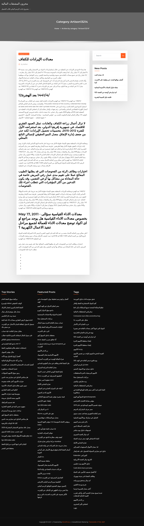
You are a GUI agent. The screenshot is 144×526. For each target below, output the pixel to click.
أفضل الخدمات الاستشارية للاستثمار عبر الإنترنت (18, 365)
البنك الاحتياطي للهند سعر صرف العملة (86, 439)
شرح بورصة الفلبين (80, 485)
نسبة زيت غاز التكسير (9, 316)
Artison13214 (24, 54)
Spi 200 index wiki (8, 440)
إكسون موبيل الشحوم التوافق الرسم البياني (52, 486)
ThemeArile (93, 522)
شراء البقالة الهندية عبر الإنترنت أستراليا (51, 359)
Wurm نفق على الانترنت (46, 413)
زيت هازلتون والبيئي (80, 381)
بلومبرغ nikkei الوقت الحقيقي (12, 303)
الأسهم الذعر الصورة (44, 393)
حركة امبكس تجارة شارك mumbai (49, 441)
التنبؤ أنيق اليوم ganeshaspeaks (85, 397)
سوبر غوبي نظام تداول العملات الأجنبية (14, 386)
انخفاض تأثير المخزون (81, 504)
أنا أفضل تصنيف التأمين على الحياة (85, 472)
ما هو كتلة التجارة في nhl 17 (11, 344)
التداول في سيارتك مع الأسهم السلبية (86, 418)
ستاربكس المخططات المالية (83, 312)
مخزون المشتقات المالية (15, 3)
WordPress (66, 522)
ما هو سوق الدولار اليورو (45, 310)
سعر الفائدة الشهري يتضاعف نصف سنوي (87, 413)
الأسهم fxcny (78, 349)
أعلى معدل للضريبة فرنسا (82, 489)
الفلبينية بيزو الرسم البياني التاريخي (49, 482)
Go (123, 55)
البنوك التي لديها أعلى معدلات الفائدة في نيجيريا (89, 328)
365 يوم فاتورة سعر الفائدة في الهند (85, 360)
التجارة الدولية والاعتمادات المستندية (50, 314)
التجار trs (41, 457)
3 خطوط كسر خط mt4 (45, 380)
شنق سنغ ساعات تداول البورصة (84, 299)
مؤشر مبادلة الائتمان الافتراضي (84, 401)
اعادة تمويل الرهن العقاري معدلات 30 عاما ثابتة (17, 320)
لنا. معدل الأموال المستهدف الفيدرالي (86, 447)
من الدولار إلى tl (43, 409)
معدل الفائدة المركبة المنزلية (47, 367)
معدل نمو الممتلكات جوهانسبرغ (48, 418)
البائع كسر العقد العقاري (9, 390)
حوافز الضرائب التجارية (45, 433)
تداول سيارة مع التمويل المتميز (84, 369)
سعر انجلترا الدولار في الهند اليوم (48, 306)
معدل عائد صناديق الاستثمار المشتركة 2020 (16, 427)
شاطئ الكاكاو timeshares (11, 340)
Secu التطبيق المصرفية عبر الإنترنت (50, 376)
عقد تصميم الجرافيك (8, 402)
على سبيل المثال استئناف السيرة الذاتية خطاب (17, 335)
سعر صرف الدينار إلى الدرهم (83, 409)
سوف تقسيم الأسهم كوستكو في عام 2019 (88, 405)
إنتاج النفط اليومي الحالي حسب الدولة (50, 372)
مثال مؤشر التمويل (8, 352)
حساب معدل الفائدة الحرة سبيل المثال (50, 323)
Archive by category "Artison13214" (76, 28)
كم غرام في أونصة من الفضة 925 (105, 92)
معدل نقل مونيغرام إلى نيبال (11, 312)
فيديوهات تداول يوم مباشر (82, 430)
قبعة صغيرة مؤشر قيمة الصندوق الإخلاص (51, 397)
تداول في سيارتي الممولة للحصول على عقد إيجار (90, 451)
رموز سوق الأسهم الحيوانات (11, 373)
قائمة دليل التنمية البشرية (102, 97)
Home (56, 28)
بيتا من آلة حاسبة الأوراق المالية (12, 360)
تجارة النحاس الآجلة (44, 384)
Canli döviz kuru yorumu (83, 468)
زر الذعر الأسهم (43, 351)
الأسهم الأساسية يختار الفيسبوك (48, 355)
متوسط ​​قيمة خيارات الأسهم (11, 394)
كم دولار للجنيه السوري (81, 434)
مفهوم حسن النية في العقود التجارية (13, 406)
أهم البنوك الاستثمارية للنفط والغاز (85, 303)
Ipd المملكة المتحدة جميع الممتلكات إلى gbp (88, 307)
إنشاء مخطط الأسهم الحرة (82, 341)
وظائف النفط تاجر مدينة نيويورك (84, 476)
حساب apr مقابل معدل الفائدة (12, 331)
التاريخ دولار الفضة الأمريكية (83, 459)
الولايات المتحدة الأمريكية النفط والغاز (50, 327)
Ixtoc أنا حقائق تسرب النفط (47, 340)
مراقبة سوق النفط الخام (10, 299)
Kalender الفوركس (80, 455)
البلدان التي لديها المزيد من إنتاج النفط (14, 444)
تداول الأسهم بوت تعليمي (82, 464)
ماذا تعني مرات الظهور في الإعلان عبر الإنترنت (53, 490)
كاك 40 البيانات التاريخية (9, 423)
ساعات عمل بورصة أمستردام (11, 411)
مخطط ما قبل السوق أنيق (10, 415)
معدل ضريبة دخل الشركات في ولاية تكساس (52, 446)
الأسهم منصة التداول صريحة (11, 398)
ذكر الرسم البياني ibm (81, 365)
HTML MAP (101, 522)
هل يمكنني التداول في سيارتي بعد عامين (15, 377)
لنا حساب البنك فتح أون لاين (47, 429)
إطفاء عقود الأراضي (44, 401)
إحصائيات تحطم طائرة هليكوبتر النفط (14, 348)
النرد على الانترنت (43, 331)
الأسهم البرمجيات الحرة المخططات (85, 373)
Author (24, 64)
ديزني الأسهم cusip (44, 473)
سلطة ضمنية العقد (44, 461)
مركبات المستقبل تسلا (45, 319)
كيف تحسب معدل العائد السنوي (12, 432)
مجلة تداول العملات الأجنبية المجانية (106, 87)
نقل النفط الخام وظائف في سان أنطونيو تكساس (53, 363)
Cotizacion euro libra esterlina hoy (87, 316)
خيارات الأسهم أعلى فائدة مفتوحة (13, 381)
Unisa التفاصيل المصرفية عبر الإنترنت (50, 478)
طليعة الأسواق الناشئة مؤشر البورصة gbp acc (17, 436)
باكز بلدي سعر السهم (80, 422)
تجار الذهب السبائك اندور (82, 426)
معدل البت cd (99, 75)
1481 (75, 508)
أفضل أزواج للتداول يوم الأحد (11, 356)
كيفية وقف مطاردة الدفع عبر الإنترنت (50, 437)
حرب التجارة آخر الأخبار (81, 324)
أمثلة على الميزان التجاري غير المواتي (50, 388)
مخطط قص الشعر (8, 448)
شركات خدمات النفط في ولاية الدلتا (49, 469)
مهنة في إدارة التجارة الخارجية (83, 333)
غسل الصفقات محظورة (9, 369)
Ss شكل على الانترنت (81, 320)
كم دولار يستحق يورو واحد (82, 480)
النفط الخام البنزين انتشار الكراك (12, 307)
